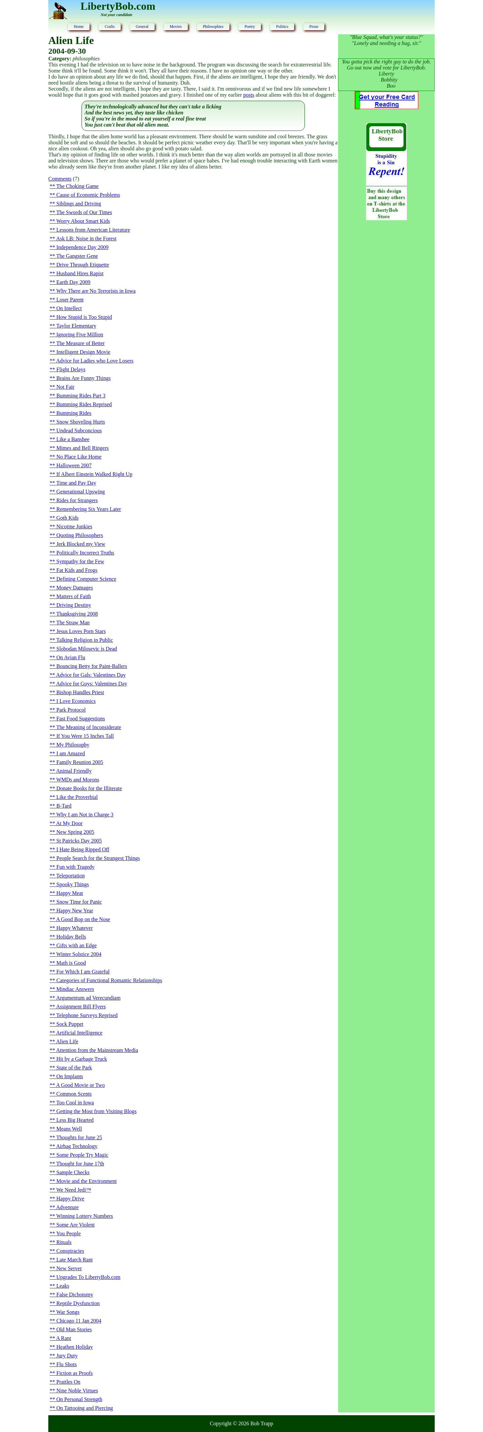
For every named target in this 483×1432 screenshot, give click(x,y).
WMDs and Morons (77, 779)
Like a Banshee (73, 439)
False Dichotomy (74, 1294)
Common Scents (74, 1094)
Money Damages (74, 587)
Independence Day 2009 (82, 247)
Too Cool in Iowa (75, 1102)
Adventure (67, 1207)
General (142, 26)
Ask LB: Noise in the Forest (86, 238)
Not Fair (65, 387)
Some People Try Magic (82, 1155)
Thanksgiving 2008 (77, 614)
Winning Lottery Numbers (84, 1216)
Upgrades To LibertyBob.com (88, 1277)
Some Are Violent (75, 1225)
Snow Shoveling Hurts (80, 422)
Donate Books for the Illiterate (89, 788)
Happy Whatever (74, 928)
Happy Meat (69, 893)
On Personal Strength (79, 1399)
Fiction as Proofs (74, 1373)
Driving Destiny (73, 605)
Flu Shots (66, 1364)
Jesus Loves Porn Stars (81, 631)
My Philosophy (72, 745)
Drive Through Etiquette (82, 265)
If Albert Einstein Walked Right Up (94, 474)
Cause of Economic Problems (88, 195)
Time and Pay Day (76, 483)
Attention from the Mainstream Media (97, 1050)
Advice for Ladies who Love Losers (94, 361)
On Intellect (69, 308)
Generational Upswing (80, 491)
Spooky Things (72, 884)
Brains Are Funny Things (83, 378)
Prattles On (68, 1382)
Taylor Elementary (76, 326)
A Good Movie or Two (80, 1085)
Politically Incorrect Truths (85, 553)
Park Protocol (71, 710)
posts (248, 95)
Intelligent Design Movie (83, 352)
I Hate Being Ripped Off (82, 849)
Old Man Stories (74, 1329)
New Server (69, 1268)
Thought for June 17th (80, 1163)
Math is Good (71, 963)
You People (68, 1233)
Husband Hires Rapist (79, 273)
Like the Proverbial (77, 797)
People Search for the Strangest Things (98, 858)
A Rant (63, 1338)
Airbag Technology (76, 1146)
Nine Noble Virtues (77, 1390)
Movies (176, 26)
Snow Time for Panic (79, 902)
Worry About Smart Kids (83, 221)
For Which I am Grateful (83, 971)
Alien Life (67, 1041)
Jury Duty (67, 1355)
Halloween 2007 (74, 465)
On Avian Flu (70, 657)
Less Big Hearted (75, 1120)
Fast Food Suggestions (80, 718)
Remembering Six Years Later (88, 509)
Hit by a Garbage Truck (81, 1059)
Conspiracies (70, 1251)
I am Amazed (70, 753)
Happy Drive (70, 1198)
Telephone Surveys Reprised (87, 1015)
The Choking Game (77, 186)
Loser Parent (70, 299)
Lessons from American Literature (93, 230)
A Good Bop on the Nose (83, 919)
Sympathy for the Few (80, 561)
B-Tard (63, 806)
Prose (313, 26)
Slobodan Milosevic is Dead (86, 649)
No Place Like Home (79, 457)
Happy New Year (74, 910)
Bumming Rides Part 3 (80, 395)
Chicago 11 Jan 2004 (78, 1321)
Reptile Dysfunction (78, 1303)
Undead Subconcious (79, 430)
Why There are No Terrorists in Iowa (96, 291)
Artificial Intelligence (79, 1033)
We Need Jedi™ (73, 1190)
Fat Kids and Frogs (76, 570)
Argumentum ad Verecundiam (88, 998)
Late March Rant (74, 1259)
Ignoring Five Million (79, 334)
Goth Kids (67, 518)
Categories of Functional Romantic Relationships (109, 980)
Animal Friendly (74, 771)
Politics (282, 26)
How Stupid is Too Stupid (84, 317)
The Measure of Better (80, 343)
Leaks (62, 1286)
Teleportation (70, 875)
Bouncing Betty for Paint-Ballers (91, 666)
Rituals (63, 1242)
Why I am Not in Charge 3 (84, 814)
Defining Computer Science (86, 579)
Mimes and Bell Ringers (82, 448)
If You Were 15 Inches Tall (85, 736)
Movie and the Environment (86, 1181)
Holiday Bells (71, 937)
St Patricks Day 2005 (79, 841)
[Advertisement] (386, 334)
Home (79, 26)
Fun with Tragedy (75, 867)
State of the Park (74, 1067)
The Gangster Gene (77, 256)
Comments (59, 179)
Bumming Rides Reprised (84, 404)
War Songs (67, 1312)
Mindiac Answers (75, 989)
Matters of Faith (73, 596)
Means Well (69, 1129)
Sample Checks (73, 1172)
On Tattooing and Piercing (84, 1408)
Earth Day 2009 (73, 282)
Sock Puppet (69, 1024)
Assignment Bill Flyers (81, 1006)
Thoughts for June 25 (79, 1137)
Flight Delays (71, 369)
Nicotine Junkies (74, 526)
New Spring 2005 (75, 832)
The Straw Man (73, 622)
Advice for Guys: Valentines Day (91, 683)
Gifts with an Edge (76, 945)
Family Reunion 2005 (79, 762)
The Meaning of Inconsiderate (88, 727)
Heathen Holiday (74, 1347)
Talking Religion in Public (84, 640)
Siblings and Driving (78, 203)
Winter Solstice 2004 (78, 954)
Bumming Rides (73, 413)
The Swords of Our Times (84, 212)
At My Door (69, 823)
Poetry (250, 26)
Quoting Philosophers (79, 535)
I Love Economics (76, 701)
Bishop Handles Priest (80, 692)
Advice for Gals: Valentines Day (91, 675)
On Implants (69, 1076)
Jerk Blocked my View (80, 544)
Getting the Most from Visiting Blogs (96, 1111)
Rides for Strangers (77, 500)
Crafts (109, 26)
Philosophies (213, 26)
